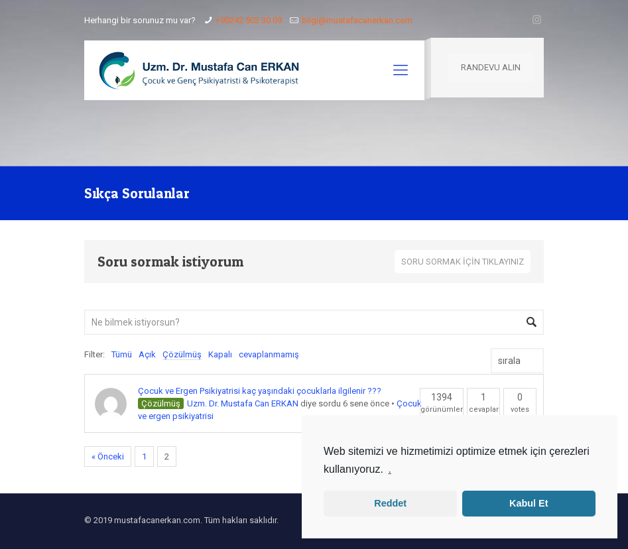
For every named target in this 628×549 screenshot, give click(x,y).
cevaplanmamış (269, 354)
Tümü (121, 354)
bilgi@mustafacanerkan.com (357, 20)
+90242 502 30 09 (249, 20)
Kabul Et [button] (528, 503)
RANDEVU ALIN (491, 67)
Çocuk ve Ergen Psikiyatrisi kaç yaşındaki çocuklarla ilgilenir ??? (259, 391)
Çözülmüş (182, 354)
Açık (147, 354)
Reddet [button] (390, 503)
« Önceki (108, 456)
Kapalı (220, 354)
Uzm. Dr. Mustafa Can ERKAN (242, 403)
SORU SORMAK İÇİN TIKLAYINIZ (462, 262)
